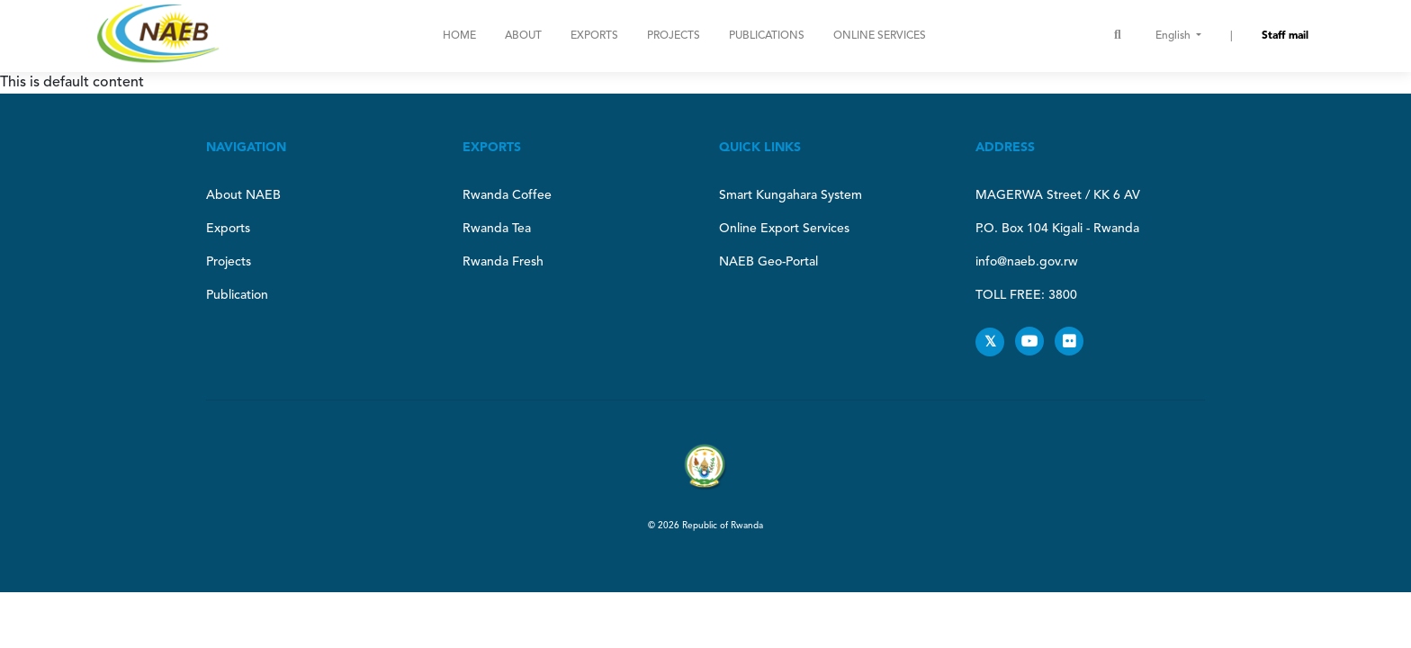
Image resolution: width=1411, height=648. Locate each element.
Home (459, 36)
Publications (766, 36)
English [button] (1174, 36)
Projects (673, 36)
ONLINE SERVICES (879, 36)
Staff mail (1285, 36)
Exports (594, 36)
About (523, 36)
